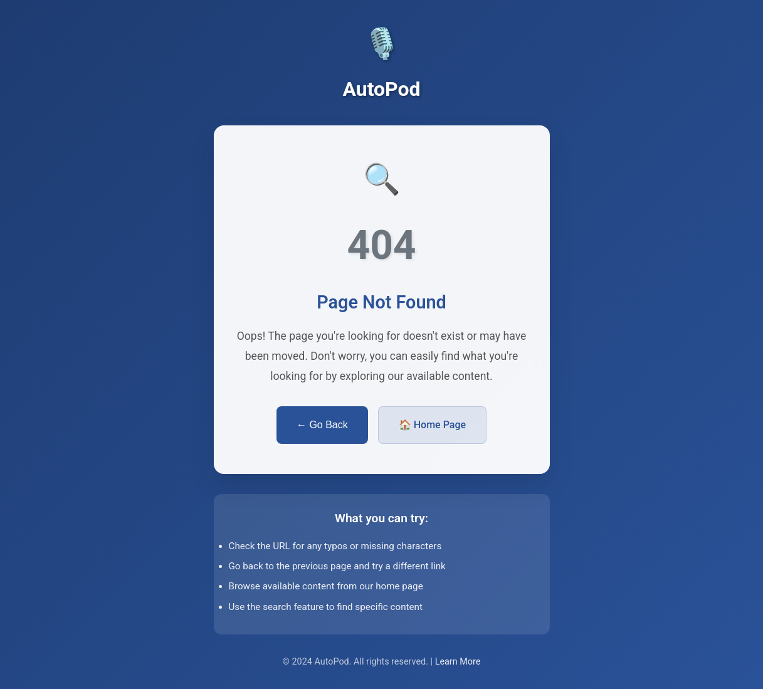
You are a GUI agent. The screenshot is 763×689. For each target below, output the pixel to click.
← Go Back (322, 424)
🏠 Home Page (432, 425)
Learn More (458, 661)
